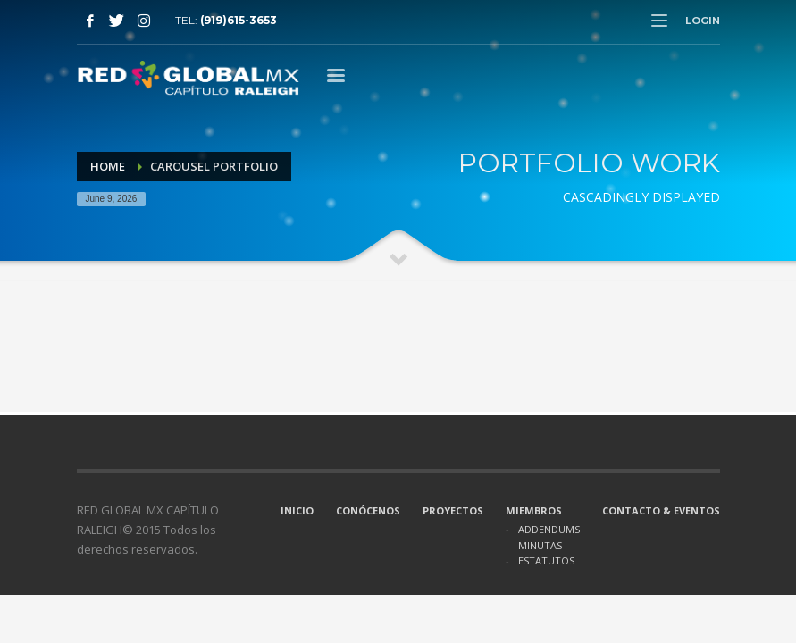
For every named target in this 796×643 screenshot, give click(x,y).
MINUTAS (540, 545)
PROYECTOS (453, 510)
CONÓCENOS (368, 510)
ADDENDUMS (549, 529)
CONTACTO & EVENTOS (661, 510)
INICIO (297, 510)
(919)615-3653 (238, 20)
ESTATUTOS (546, 560)
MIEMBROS (534, 510)
